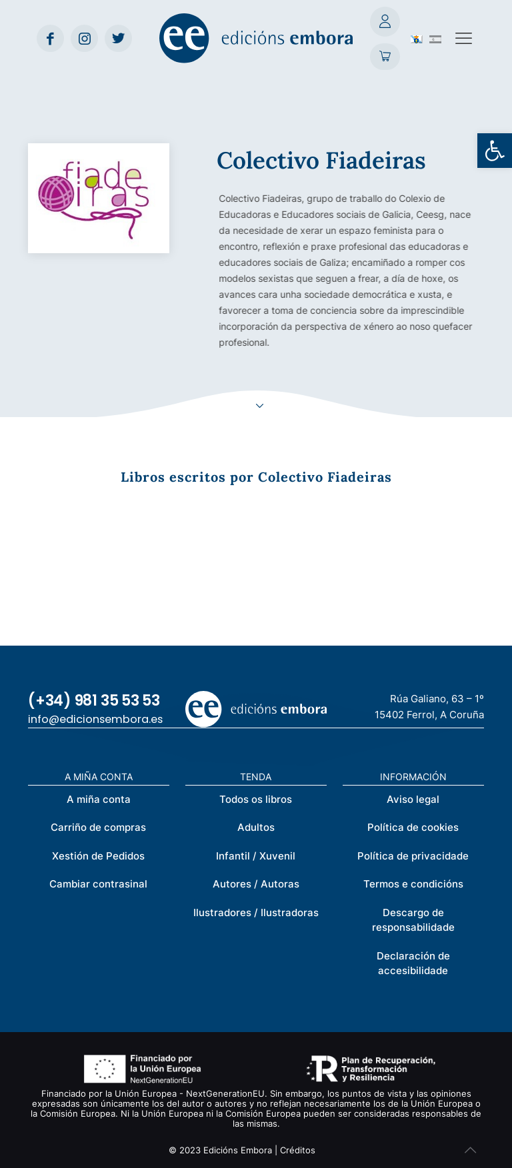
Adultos (256, 827)
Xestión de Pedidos (98, 856)
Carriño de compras (98, 827)
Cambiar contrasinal (98, 883)
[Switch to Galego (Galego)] (416, 38)
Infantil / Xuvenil (255, 856)
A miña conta (99, 799)
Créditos (297, 1150)
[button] (494, 150)
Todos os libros (255, 799)
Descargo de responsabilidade (413, 920)
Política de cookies (413, 827)
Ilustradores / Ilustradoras (256, 912)
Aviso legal (413, 799)
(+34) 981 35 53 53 (94, 700)
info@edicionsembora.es (95, 719)
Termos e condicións (413, 883)
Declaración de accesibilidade (413, 963)
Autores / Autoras (256, 883)
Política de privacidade (413, 856)
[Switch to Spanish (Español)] (435, 38)
